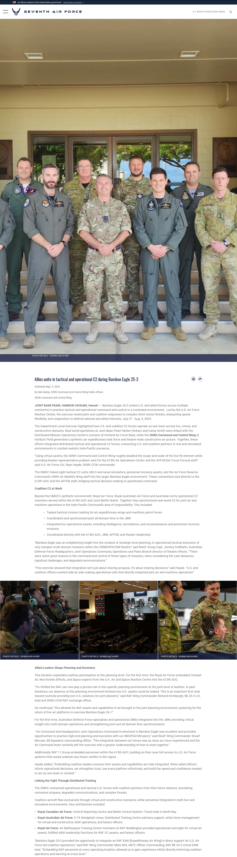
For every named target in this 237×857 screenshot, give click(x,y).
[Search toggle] (231, 11)
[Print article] (193, 379)
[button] (73, 2)
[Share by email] (200, 379)
